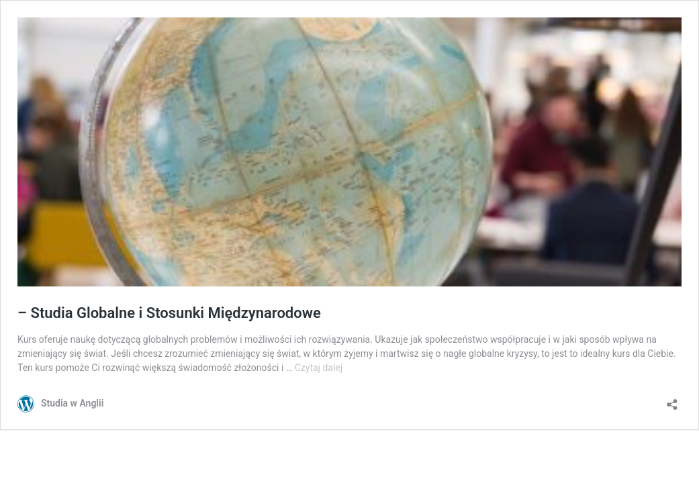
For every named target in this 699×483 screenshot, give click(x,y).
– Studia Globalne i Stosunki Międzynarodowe (169, 313)
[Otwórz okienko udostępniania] (672, 400)
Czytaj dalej (318, 367)
